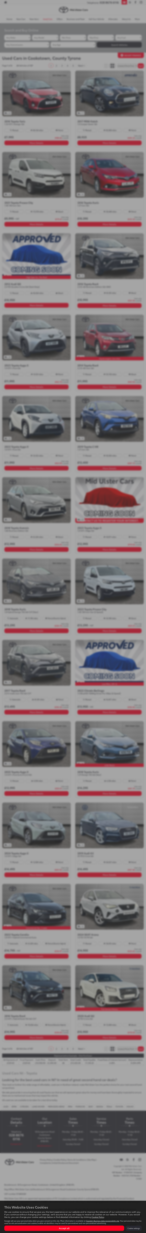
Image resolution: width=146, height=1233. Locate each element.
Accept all (64, 1228)
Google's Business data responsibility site (102, 1221)
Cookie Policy (97, 1217)
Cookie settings (133, 1228)
